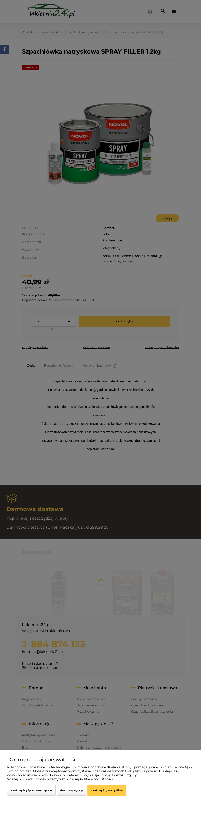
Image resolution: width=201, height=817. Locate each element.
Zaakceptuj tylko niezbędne (31, 790)
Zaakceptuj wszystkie (107, 790)
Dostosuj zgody (71, 790)
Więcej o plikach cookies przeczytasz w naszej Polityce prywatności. (60, 779)
